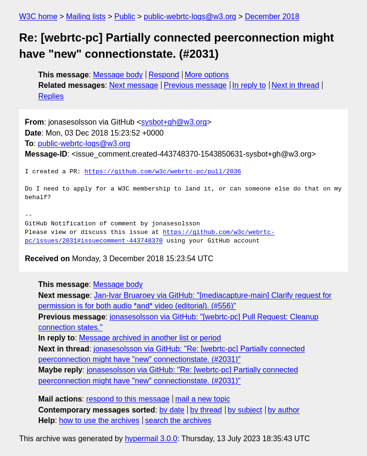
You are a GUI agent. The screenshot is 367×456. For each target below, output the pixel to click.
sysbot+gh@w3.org (174, 122)
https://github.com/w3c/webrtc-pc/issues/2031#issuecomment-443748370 (150, 236)
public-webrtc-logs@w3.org (190, 16)
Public (124, 16)
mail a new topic (202, 399)
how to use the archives (99, 420)
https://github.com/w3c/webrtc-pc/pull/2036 (163, 172)
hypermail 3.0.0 (151, 439)
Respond (164, 75)
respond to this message (127, 399)
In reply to (249, 85)
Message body (118, 75)
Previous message (195, 85)
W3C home (38, 16)
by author (284, 410)
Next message (133, 85)
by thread (206, 410)
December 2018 (272, 16)
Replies (51, 96)
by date (171, 410)
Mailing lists (86, 16)
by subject (244, 410)
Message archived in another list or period (150, 338)
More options (207, 75)
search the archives (178, 420)
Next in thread (295, 85)
